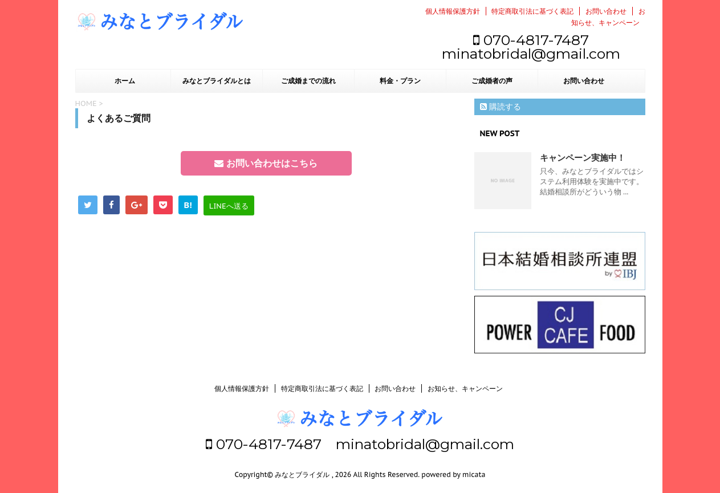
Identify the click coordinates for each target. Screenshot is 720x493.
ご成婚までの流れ (308, 81)
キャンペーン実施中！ (582, 157)
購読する (500, 106)
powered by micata (453, 474)
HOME (86, 103)
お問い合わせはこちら (265, 163)
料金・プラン (400, 81)
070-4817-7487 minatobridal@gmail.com (531, 46)
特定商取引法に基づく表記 (532, 11)
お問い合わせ (606, 11)
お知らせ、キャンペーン (465, 388)
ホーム (125, 81)
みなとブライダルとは (216, 81)
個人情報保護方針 (452, 11)
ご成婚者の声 (491, 81)
